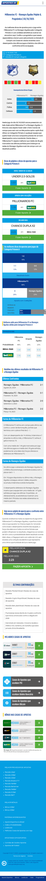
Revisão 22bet (10, 778)
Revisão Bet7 (10, 795)
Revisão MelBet (10, 789)
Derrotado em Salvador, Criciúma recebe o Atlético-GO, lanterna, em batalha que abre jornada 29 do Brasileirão (22, 625)
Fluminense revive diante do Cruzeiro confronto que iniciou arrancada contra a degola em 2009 (23, 615)
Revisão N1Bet (10, 792)
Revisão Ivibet (10, 772)
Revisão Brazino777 (12, 781)
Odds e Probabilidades (13, 825)
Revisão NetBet (10, 783)
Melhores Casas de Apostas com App (18, 831)
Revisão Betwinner (12, 786)
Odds (31, 877)
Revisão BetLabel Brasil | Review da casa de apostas (22, 607)
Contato (30, 856)
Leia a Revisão (17, 647)
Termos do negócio (19, 856)
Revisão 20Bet (10, 775)
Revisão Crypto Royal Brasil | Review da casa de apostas (23, 599)
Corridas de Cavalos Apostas (15, 843)
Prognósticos (40, 877)
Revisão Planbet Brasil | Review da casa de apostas (22, 592)
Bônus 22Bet (9, 807)
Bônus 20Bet (9, 810)
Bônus (17, 877)
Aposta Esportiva (7, 877)
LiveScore (8, 828)
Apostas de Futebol (12, 845)
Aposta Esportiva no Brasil (14, 822)
